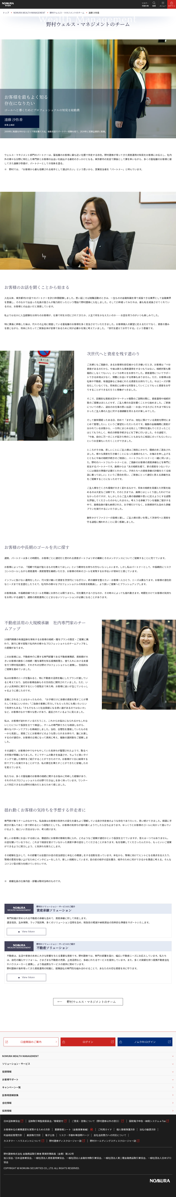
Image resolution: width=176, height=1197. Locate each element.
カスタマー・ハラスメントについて (22, 1140)
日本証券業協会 (12, 1121)
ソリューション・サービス (16, 1063)
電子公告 (50, 1135)
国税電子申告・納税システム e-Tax (147, 1121)
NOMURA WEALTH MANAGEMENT (20, 1056)
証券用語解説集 (10, 1095)
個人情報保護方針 (125, 1129)
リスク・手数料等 (145, 4)
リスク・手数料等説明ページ (74, 1135)
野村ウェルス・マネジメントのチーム (91, 1002)
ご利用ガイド (105, 1129)
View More (28, 931)
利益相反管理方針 (13, 1135)
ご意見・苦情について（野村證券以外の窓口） (96, 1121)
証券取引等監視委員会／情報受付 (45, 1121)
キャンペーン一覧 (11, 1087)
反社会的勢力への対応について (110, 1135)
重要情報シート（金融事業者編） (72, 1129)
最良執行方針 (34, 1135)
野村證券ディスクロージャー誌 (65, 1140)
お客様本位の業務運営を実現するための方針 (27, 1129)
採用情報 (6, 1110)
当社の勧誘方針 (148, 1129)
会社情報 (6, 1103)
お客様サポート (10, 1079)
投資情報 (6, 1071)
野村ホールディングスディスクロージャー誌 (113, 1140)
